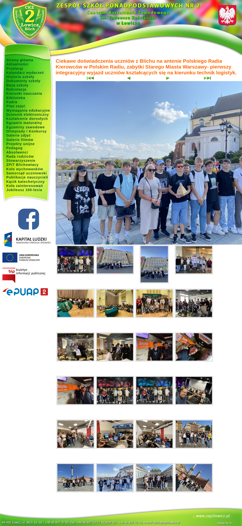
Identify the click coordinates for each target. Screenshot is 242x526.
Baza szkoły (17, 85)
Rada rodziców (20, 156)
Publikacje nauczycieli (27, 177)
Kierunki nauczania (24, 93)
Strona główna (19, 60)
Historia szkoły (20, 77)
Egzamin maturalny (24, 123)
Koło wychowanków (24, 169)
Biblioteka (15, 98)
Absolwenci (17, 152)
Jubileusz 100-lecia (24, 190)
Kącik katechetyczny (25, 182)
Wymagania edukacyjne (28, 110)
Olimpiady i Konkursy (26, 131)
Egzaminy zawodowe (25, 127)
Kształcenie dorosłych (27, 119)
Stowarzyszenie (21, 160)
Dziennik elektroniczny (27, 114)
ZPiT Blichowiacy (22, 165)
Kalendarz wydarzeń (25, 73)
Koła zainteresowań (24, 186)
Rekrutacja (16, 89)
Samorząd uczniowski (26, 173)
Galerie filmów (19, 140)
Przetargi (14, 68)
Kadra (11, 102)
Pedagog (14, 148)
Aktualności (17, 64)
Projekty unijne (20, 144)
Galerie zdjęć (18, 135)
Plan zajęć (15, 106)
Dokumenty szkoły (23, 81)
